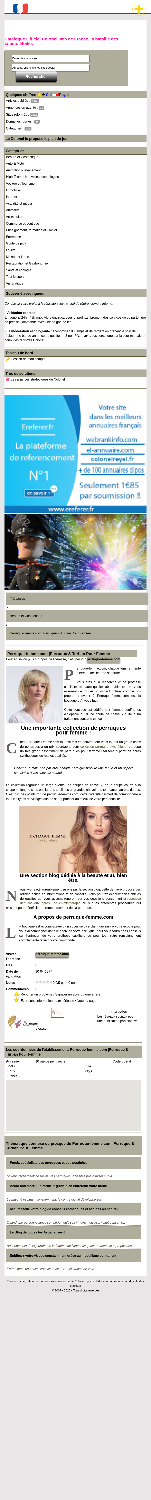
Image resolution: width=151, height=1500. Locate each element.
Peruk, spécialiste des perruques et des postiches (48, 1162)
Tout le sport (15, 276)
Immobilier (13, 190)
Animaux (12, 210)
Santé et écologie (18, 270)
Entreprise (13, 237)
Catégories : (18, 129)
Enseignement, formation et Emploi (31, 230)
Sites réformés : (22, 115)
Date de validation (13, 974)
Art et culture (15, 217)
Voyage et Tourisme (20, 183)
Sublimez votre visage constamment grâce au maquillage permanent (63, 1255)
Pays (88, 1071)
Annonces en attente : (25, 108)
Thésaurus (17, 598)
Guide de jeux (16, 243)
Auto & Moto (15, 163)
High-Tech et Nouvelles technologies (32, 177)
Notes (10, 982)
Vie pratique (14, 283)
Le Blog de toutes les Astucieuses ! (37, 1232)
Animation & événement (23, 170)
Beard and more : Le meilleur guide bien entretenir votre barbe (58, 1186)
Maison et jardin (17, 257)
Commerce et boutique (22, 223)
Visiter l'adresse (13, 956)
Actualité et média (19, 203)
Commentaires (17, 989)
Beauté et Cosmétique (22, 157)
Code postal (121, 1061)
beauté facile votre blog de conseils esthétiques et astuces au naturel (63, 1209)
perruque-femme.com (103, 659)
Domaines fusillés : (23, 122)
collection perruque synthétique (103, 746)
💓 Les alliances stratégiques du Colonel (35, 379)
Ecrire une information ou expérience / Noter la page (58, 1000)
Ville (87, 1066)
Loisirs (10, 250)
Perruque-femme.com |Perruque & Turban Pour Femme (50, 633)
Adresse (12, 1061)
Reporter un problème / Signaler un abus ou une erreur (60, 994)
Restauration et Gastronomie (27, 263)
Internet (11, 197)
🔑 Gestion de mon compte (25, 359)
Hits (9, 965)
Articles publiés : (22, 101)
